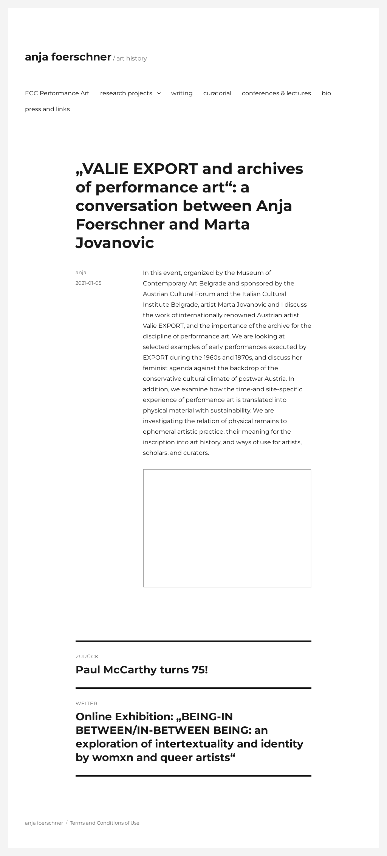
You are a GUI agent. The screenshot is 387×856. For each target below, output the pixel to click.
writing (182, 93)
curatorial (217, 93)
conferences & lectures (276, 93)
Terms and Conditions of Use (104, 823)
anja (81, 272)
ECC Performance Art (57, 93)
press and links (47, 109)
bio (326, 93)
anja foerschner (68, 56)
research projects (126, 93)
